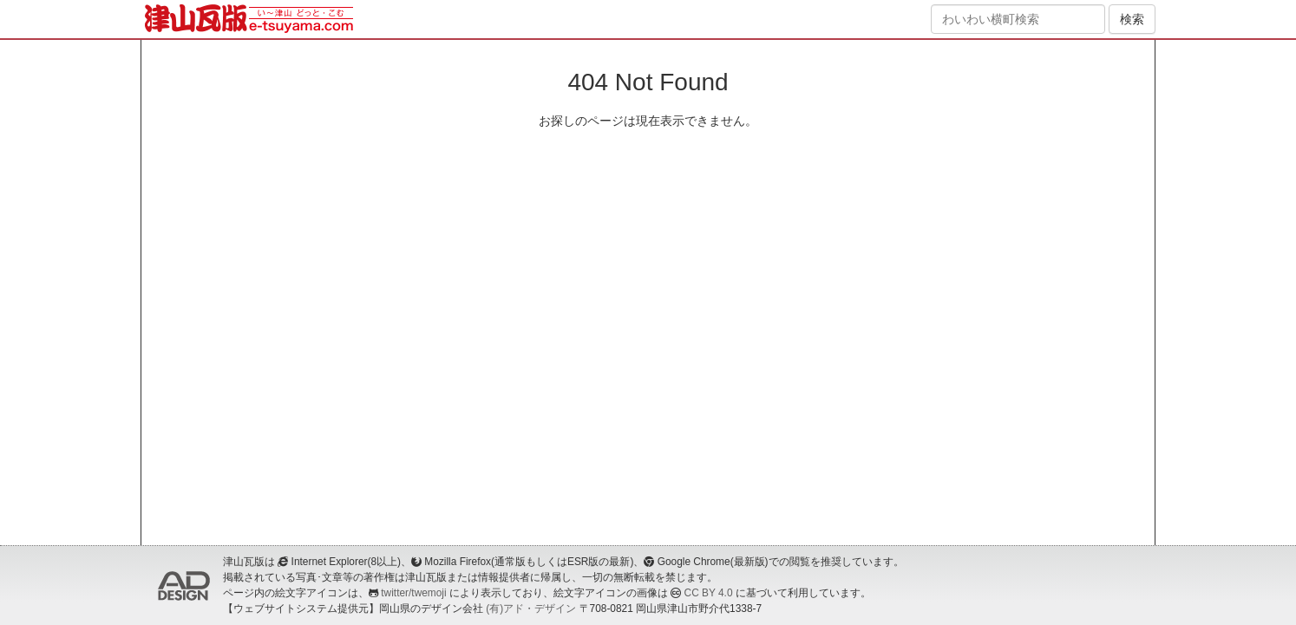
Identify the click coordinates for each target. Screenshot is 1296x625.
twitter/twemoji (413, 593)
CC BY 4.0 (708, 593)
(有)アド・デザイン (531, 608)
